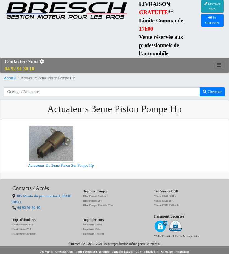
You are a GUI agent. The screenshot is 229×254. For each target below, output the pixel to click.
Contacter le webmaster (175, 251)
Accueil (10, 78)
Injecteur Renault (93, 233)
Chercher (212, 92)
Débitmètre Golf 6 (22, 224)
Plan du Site (151, 251)
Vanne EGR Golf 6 (165, 195)
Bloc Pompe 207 (92, 200)
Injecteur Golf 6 (92, 224)
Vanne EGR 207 (163, 200)
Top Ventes (46, 251)
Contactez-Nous (24, 65)
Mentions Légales (122, 251)
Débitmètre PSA (22, 229)
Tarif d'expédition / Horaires (93, 251)
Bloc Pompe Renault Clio (98, 205)
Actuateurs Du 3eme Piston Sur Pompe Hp (61, 165)
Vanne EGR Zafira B (166, 205)
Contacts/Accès (64, 251)
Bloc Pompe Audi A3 (95, 195)
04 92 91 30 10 (28, 208)
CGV (138, 251)
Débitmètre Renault (24, 233)
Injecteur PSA (91, 229)
